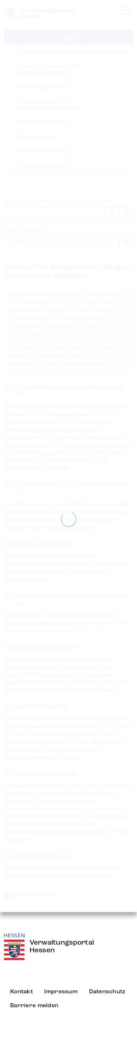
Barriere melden (34, 1006)
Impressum (60, 992)
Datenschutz (107, 992)
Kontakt (21, 992)
